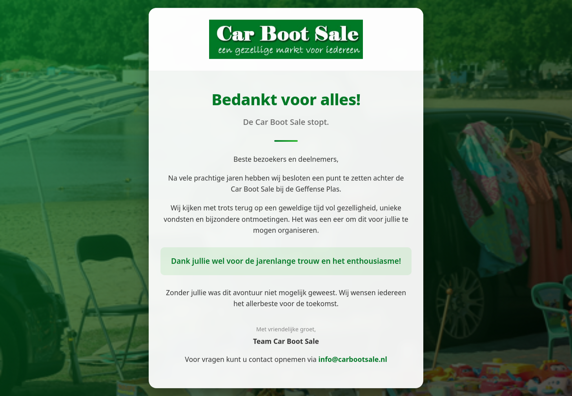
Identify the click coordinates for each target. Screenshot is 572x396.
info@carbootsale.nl (353, 359)
